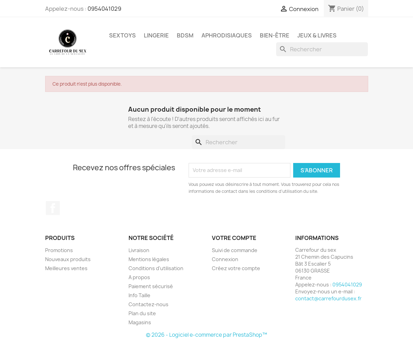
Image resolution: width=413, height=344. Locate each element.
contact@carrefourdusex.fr (328, 298)
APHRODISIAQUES (226, 35)
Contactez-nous (148, 304)
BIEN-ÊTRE (274, 35)
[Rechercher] (322, 49)
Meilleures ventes (66, 268)
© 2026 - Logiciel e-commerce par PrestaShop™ (206, 334)
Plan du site (142, 313)
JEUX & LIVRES (317, 35)
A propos (139, 277)
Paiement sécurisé (151, 286)
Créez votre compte (236, 268)
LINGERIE (156, 35)
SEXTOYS (122, 35)
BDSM (185, 35)
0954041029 (104, 8)
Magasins (140, 322)
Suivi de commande (234, 250)
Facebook (53, 208)
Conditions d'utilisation (156, 268)
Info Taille (139, 295)
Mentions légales (149, 259)
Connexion (225, 259)
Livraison (139, 250)
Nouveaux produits (68, 259)
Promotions (59, 250)
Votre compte (234, 238)
